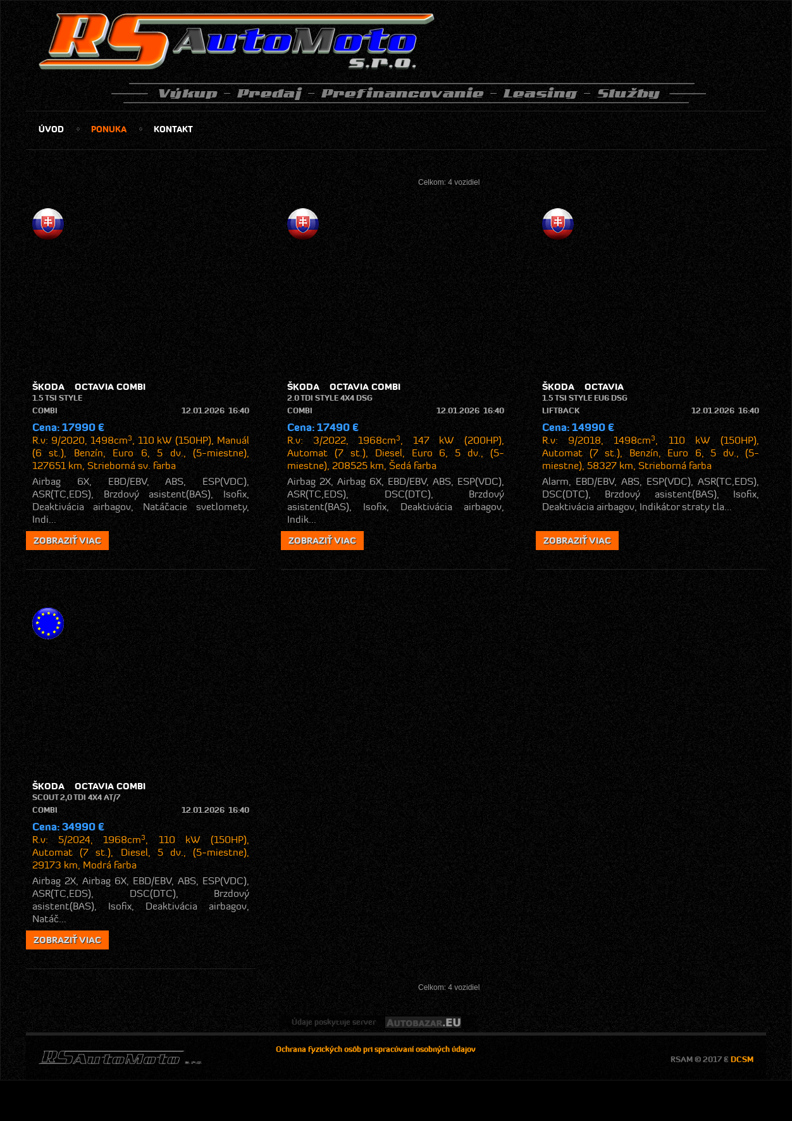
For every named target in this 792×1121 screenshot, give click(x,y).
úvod (51, 129)
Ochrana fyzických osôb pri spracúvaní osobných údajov (376, 1049)
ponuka (109, 129)
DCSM (742, 1059)
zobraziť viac (67, 540)
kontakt (173, 129)
